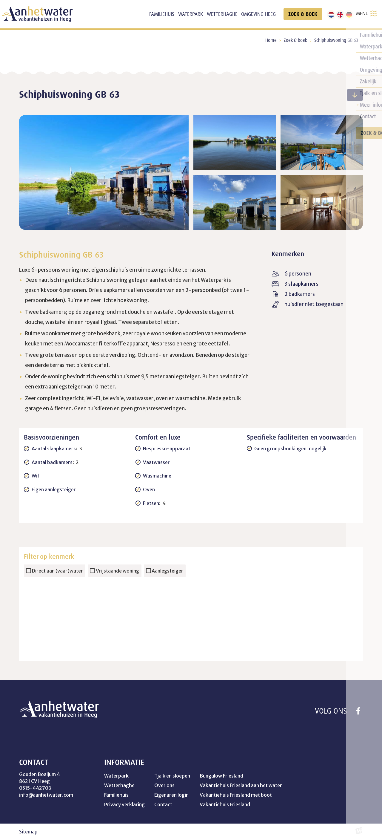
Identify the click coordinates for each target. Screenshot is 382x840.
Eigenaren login (171, 795)
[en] (340, 14)
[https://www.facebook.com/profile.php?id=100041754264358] (358, 711)
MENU (366, 13)
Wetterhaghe (119, 785)
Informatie (124, 762)
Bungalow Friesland (221, 776)
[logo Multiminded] (359, 832)
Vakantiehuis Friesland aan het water (241, 785)
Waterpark (116, 776)
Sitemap (28, 832)
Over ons (164, 785)
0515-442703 (35, 788)
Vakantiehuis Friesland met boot (236, 795)
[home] (37, 14)
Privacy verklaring (124, 804)
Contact (163, 804)
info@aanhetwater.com (46, 795)
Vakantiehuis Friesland (225, 804)
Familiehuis (116, 795)
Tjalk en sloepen (172, 776)
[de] (349, 14)
